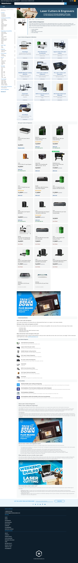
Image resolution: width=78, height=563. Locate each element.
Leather (2, 23)
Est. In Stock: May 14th (22, 170)
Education (7, 524)
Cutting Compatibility (6, 17)
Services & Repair (9, 529)
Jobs (6, 541)
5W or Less (3, 67)
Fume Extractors (4, 87)
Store (33, 19)
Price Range (3, 79)
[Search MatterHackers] (65, 3)
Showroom (8, 520)
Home (30, 19)
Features (3, 49)
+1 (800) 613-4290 (31, 0)
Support (7, 525)
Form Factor (3, 53)
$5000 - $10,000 (4, 83)
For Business (3, 16)
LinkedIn (40, 504)
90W (2, 76)
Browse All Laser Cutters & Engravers (7, 10)
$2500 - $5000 (3, 82)
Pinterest (42, 504)
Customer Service (24, 0)
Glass (2, 22)
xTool (2, 64)
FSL (2, 59)
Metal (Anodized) (4, 24)
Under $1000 (3, 80)
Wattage (3, 66)
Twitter (35, 504)
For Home (3, 13)
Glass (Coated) (3, 36)
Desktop (2, 54)
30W (2, 70)
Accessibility (8, 548)
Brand (2, 57)
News (6, 518)
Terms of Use (8, 546)
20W (2, 69)
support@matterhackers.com (12, 513)
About (6, 533)
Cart (73, 1)
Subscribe (59, 501)
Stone (2, 28)
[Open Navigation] (2, 7)
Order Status (8, 536)
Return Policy (8, 543)
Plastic (2, 41)
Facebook (33, 504)
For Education (3, 15)
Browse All (3, 91)
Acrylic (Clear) (3, 19)
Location (3, 12)
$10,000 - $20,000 (4, 84)
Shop (6, 517)
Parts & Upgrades (5, 89)
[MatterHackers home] (39, 553)
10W (2, 68)
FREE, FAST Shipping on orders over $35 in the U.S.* (10, 0)
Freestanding (3, 55)
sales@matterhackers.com (33, 336)
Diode (2, 47)
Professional (8, 522)
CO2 (2, 46)
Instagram (38, 504)
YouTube (45, 504)
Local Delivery (8, 538)
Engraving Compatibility (6, 31)
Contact (7, 534)
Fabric (2, 21)
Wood (2, 29)
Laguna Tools (3, 60)
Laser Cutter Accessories (6, 86)
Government (8, 527)
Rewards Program (9, 540)
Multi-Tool (3, 51)
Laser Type (3, 45)
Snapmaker (3, 63)
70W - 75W (3, 75)
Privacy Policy (8, 545)
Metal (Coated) (3, 25)
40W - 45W (3, 71)
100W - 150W (3, 77)
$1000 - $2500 (3, 81)
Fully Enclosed (3, 50)
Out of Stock (55, 221)
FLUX (2, 58)
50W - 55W (3, 72)
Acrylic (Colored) (4, 20)
